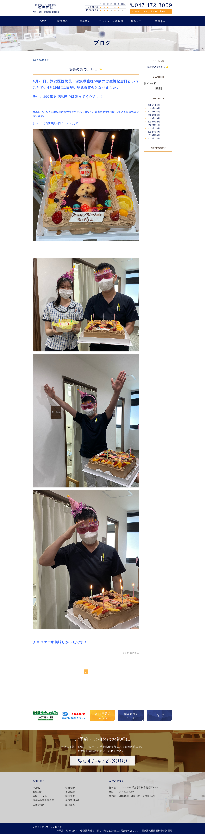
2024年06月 (153, 108)
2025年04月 (153, 105)
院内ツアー (137, 21)
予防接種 (70, 792)
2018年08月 (153, 135)
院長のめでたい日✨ (86, 69)
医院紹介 (37, 792)
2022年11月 (153, 125)
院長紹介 (85, 21)
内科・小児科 (40, 796)
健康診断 (70, 788)
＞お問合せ (56, 827)
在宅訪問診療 (72, 800)
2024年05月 (153, 111)
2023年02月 (153, 122)
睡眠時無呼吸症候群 (43, 800)
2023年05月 (153, 118)
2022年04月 (153, 132)
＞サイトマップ (40, 827)
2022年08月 (153, 128)
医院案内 (62, 21)
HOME (42, 21)
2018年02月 (153, 138)
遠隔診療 (70, 805)
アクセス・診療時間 (111, 21)
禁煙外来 (70, 796)
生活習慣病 (39, 805)
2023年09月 (153, 115)
